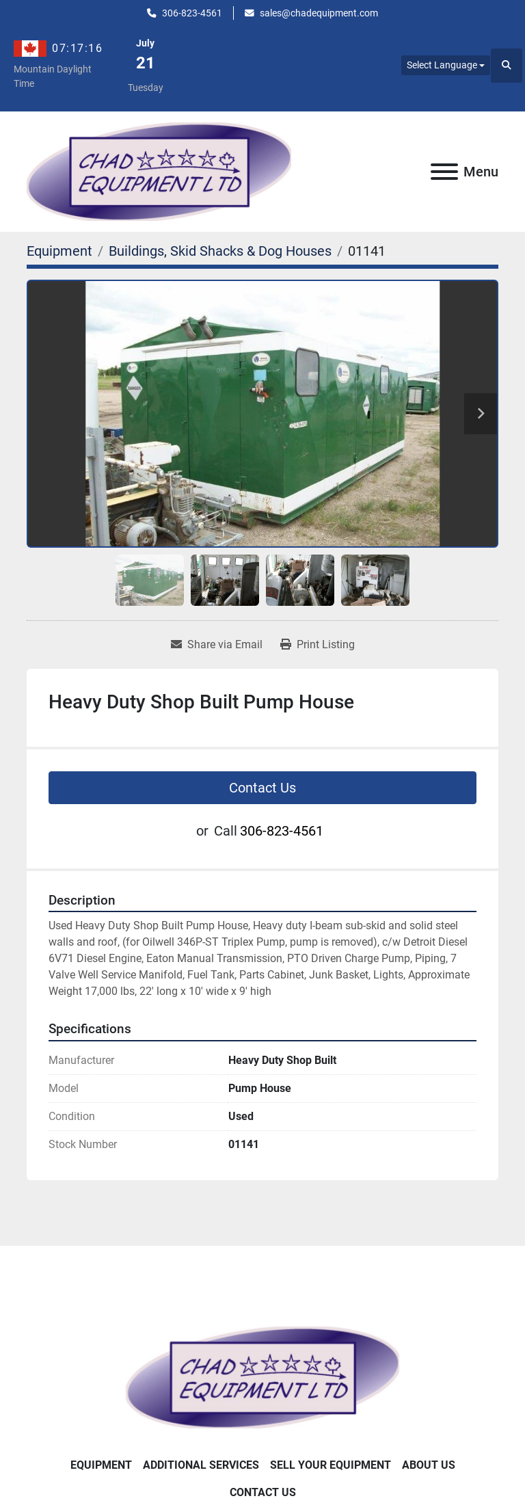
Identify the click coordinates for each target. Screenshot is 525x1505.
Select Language (442, 64)
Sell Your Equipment (330, 1465)
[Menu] (444, 171)
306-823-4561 (192, 13)
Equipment (101, 1465)
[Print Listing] (317, 645)
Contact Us (262, 788)
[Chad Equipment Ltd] (262, 1376)
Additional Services (201, 1465)
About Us (428, 1465)
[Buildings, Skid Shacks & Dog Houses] (220, 251)
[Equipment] (59, 251)
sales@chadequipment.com (319, 13)
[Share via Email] (216, 645)
